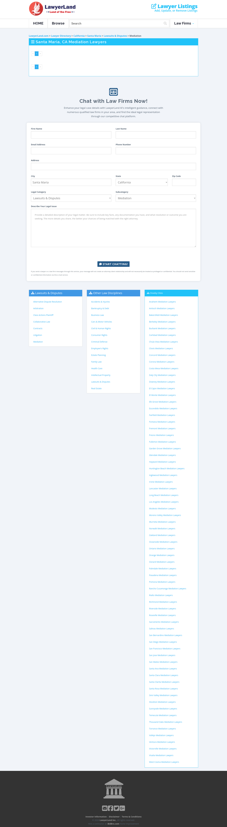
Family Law (96, 361)
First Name (36, 128)
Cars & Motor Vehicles (101, 321)
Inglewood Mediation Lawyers (163, 475)
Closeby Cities (156, 293)
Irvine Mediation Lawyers (161, 481)
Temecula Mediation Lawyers (162, 715)
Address (35, 160)
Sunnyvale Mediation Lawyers (163, 708)
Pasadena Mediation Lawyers (163, 575)
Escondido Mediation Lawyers (163, 408)
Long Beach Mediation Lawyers (163, 495)
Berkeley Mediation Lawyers (162, 321)
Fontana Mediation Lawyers (162, 421)
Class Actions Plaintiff (43, 315)
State (118, 176)
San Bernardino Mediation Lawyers (165, 635)
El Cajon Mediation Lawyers (162, 388)
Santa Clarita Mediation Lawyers (164, 682)
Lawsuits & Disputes (115, 35)
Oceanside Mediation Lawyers (163, 541)
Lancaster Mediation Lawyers (163, 488)
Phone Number (123, 144)
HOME (38, 23)
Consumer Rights (99, 335)
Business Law (97, 315)
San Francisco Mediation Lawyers (164, 648)
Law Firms (184, 23)
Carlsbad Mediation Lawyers (162, 335)
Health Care (96, 368)
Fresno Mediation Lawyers (161, 435)
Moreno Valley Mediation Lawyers (165, 515)
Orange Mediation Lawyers (161, 555)
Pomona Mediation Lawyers (162, 581)
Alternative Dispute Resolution (47, 301)
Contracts (37, 328)
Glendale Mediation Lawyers (162, 455)
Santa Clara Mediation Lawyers (163, 675)
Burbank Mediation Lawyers (162, 328)
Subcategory (122, 192)
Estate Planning (98, 355)
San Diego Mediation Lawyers (163, 642)
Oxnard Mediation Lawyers (161, 561)
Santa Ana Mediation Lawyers (163, 668)
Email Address (38, 144)
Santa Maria (94, 35)
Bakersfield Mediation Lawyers (163, 315)
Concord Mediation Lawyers (162, 355)
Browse (58, 23)
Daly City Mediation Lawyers (162, 375)
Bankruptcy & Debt (100, 308)
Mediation (38, 341)
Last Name (121, 128)
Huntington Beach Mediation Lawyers (166, 468)
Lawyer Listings (174, 6)
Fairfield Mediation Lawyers (162, 415)
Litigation (37, 335)
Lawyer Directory (61, 35)
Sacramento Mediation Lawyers (164, 622)
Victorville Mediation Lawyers (163, 748)
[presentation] (113, 254)
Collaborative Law (41, 321)
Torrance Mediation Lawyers (162, 728)
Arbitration (38, 308)
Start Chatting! (113, 264)
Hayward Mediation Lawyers (162, 461)
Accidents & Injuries (100, 301)
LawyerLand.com (38, 35)
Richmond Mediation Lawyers (163, 601)
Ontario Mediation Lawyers (162, 548)
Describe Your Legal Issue (44, 206)
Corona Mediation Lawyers (161, 361)
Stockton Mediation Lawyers (162, 702)
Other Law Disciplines (107, 293)
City (33, 176)
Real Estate (96, 388)
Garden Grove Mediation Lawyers (165, 448)
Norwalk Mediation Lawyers (162, 528)
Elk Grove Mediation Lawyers (162, 401)
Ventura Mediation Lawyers (162, 742)
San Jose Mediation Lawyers (162, 655)
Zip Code (176, 176)
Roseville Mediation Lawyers (162, 615)
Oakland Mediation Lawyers (162, 535)
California (79, 35)
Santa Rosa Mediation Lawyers (163, 688)
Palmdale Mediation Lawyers (162, 568)
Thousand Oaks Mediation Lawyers (165, 722)
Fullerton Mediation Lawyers (162, 441)
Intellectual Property (100, 375)
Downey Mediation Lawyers (162, 381)
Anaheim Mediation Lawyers (162, 301)
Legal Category (38, 192)
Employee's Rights (99, 348)
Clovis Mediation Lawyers (161, 348)
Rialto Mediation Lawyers (161, 595)
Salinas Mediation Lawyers (161, 628)
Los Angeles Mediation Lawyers (164, 501)
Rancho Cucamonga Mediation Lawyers (167, 588)
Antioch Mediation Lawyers (162, 308)
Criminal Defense (99, 341)
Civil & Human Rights (101, 328)
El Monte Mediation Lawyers (162, 395)
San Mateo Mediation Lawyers (163, 662)
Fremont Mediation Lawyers (162, 428)
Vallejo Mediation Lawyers (161, 735)
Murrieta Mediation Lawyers (162, 521)
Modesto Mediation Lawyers (162, 508)
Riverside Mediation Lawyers (162, 608)
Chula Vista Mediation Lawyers (163, 341)
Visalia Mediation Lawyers (161, 755)
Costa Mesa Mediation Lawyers (163, 368)
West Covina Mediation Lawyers (164, 762)
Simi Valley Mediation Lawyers (163, 695)
